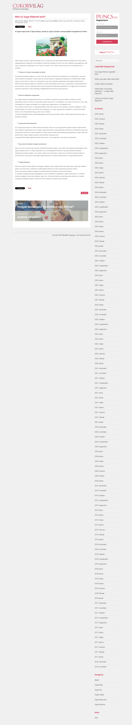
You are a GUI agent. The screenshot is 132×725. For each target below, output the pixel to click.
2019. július (99, 510)
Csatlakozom (107, 42)
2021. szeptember (101, 383)
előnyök (60, 21)
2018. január (99, 598)
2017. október (100, 613)
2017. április (99, 642)
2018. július (99, 569)
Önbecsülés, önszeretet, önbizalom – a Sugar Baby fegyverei (104, 91)
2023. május (99, 285)
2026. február (99, 124)
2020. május (99, 461)
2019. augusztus (101, 505)
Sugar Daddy (99, 695)
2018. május (99, 579)
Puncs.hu (72, 235)
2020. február (99, 476)
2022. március (100, 354)
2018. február (99, 593)
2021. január (99, 422)
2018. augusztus (101, 564)
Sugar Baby (99, 685)
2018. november (100, 549)
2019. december (101, 486)
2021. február (99, 417)
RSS (96, 718)
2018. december (101, 544)
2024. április (99, 231)
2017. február (99, 652)
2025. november (100, 138)
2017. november (100, 608)
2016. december (101, 662)
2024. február (99, 241)
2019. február (99, 535)
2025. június (99, 163)
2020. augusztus (101, 447)
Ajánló (97, 680)
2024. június (99, 222)
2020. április (99, 466)
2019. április (99, 525)
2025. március (100, 178)
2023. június (99, 280)
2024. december (101, 192)
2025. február (99, 182)
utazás (26, 22)
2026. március (100, 119)
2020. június (99, 456)
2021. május (99, 403)
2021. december (101, 368)
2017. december (101, 603)
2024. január (99, 246)
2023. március (100, 295)
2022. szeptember (101, 324)
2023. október (100, 261)
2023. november (100, 256)
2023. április (99, 290)
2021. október (100, 378)
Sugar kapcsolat (100, 700)
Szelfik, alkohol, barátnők (104, 84)
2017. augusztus (101, 623)
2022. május (99, 344)
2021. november (100, 373)
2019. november (100, 491)
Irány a (107, 52)
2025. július (99, 158)
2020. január (99, 481)
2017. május (99, 637)
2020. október (100, 437)
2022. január (99, 363)
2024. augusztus (101, 212)
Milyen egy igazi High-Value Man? (107, 79)
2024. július (99, 217)
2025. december (101, 134)
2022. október (100, 319)
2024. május (99, 226)
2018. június (99, 574)
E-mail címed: (100, 24)
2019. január (99, 539)
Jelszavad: (99, 32)
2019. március (100, 530)
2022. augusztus (101, 329)
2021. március (100, 412)
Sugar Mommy (100, 704)
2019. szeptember (101, 500)
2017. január (99, 657)
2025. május (99, 168)
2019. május (99, 520)
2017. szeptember (101, 618)
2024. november (100, 197)
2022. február (99, 359)
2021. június (99, 398)
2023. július (99, 275)
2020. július (99, 451)
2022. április (99, 349)
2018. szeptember (101, 559)
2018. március (100, 588)
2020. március (100, 471)
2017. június (99, 632)
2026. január (99, 129)
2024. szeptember (101, 207)
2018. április (99, 584)
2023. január (99, 305)
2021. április (99, 407)
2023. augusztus (101, 271)
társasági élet (19, 22)
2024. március (100, 236)
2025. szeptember (101, 148)
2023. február (99, 300)
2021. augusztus (101, 388)
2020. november (100, 432)
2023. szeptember (101, 266)
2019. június (99, 515)
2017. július (99, 628)
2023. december (101, 251)
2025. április (99, 173)
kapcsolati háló (67, 21)
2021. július (99, 393)
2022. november (100, 314)
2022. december (101, 310)
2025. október (100, 143)
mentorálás (76, 21)
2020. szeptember (101, 442)
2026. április (99, 114)
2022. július (99, 334)
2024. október (100, 202)
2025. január (99, 187)
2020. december (101, 427)
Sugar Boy (98, 690)
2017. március (100, 647)
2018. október (100, 554)
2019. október (100, 496)
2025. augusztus (101, 153)
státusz (82, 21)
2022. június (99, 339)
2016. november (100, 667)
